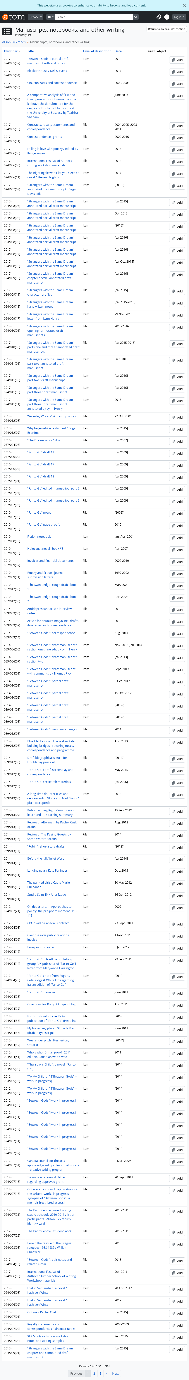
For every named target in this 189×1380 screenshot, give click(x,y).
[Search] (94, 17)
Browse (34, 17)
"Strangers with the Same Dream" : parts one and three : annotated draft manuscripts (53, 347)
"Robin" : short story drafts (45, 846)
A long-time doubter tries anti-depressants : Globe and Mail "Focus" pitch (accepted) (53, 798)
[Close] (184, 5)
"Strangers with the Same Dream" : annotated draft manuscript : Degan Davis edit (52, 189)
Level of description (97, 51)
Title (30, 51)
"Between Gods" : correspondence (51, 633)
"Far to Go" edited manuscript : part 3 (53, 500)
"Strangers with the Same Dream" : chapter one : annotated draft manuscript (51, 1352)
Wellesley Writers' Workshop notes (51, 416)
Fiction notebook (39, 537)
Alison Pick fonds (14, 42)
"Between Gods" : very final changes (52, 729)
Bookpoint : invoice (40, 947)
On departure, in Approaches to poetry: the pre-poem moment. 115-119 (52, 911)
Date (118, 51)
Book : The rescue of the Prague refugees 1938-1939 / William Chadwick (49, 1247)
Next (115, 1373)
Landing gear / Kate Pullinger (47, 870)
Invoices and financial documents (50, 561)
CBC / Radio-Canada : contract (48, 923)
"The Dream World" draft (44, 440)
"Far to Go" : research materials (49, 782)
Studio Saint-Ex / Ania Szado (46, 895)
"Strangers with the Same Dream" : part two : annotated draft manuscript (51, 363)
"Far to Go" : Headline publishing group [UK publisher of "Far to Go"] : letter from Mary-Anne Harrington (52, 963)
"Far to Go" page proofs (43, 524)
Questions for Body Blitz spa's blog (51, 1004)
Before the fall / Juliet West (45, 858)
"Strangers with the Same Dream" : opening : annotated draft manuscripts (51, 330)
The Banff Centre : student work (49, 1231)
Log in (178, 17)
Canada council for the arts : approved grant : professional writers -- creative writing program (53, 1165)
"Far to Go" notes (39, 512)
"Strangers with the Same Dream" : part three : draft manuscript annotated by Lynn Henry (51, 404)
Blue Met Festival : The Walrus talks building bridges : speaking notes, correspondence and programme (51, 745)
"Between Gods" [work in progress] (51, 1100)
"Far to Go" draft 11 (40, 452)
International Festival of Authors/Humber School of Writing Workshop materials (51, 1276)
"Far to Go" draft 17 (40, 464)
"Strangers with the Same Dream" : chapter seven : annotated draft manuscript (51, 278)
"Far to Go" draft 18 (40, 476)
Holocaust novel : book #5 (45, 549)
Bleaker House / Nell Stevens (47, 71)
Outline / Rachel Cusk (42, 1312)
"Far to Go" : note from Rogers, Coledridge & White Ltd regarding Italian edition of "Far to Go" (50, 980)
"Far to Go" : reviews (41, 992)
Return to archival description (166, 29)
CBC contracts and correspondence (52, 83)
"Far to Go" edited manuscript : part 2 (53, 488)
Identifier (11, 51)
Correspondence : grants (44, 137)
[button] (159, 17)
